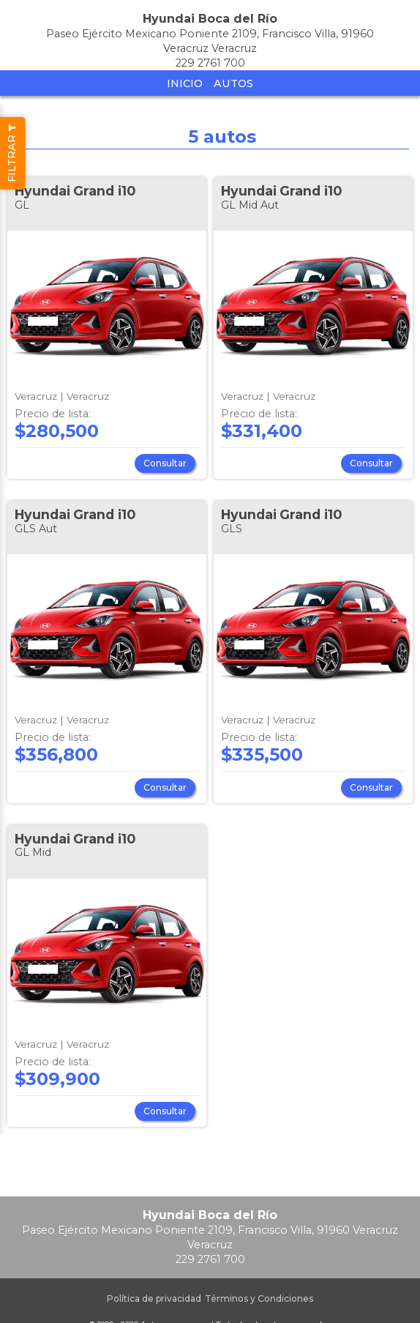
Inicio (185, 83)
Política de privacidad (154, 1298)
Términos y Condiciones (259, 1298)
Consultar (165, 463)
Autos (233, 83)
